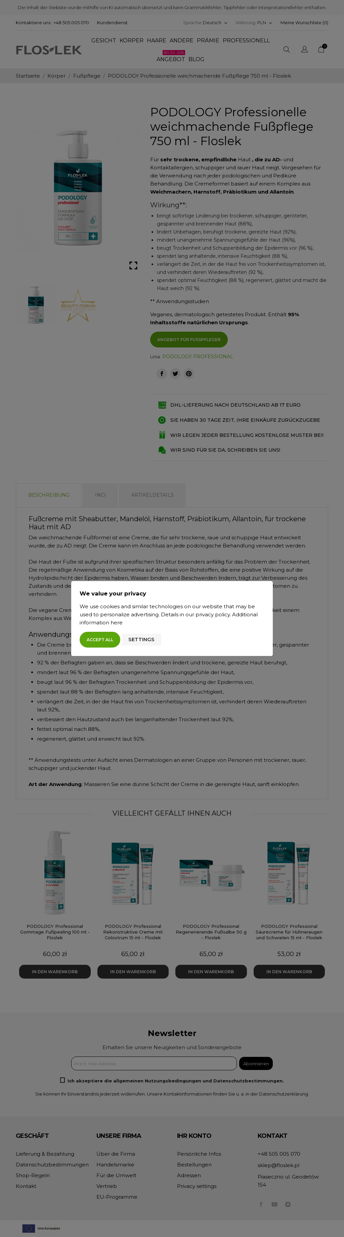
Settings (141, 639)
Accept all (100, 639)
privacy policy (213, 614)
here (117, 622)
